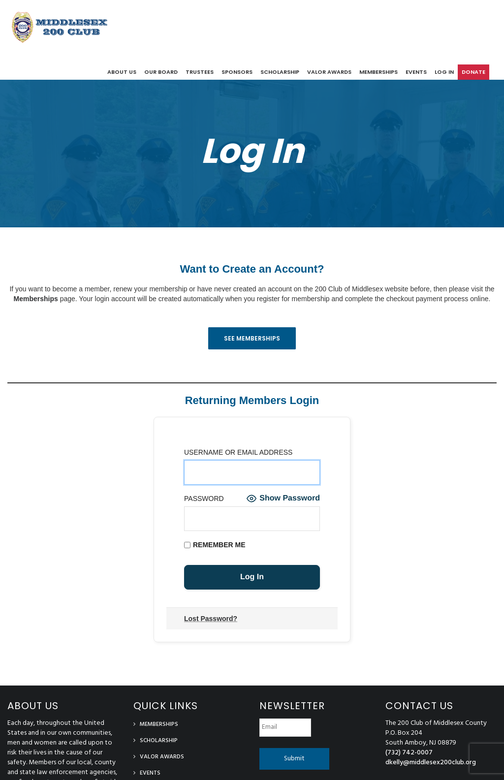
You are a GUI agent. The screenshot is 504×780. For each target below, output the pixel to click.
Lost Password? (210, 619)
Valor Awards (329, 72)
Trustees (200, 72)
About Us (121, 72)
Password (204, 498)
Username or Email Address (238, 452)
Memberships (378, 72)
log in (444, 72)
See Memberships (252, 338)
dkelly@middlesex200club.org (430, 762)
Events (416, 72)
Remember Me (215, 545)
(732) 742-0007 (409, 752)
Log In (252, 150)
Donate (473, 72)
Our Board (161, 72)
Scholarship (279, 72)
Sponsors (236, 72)
